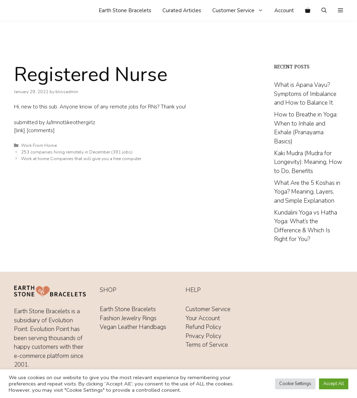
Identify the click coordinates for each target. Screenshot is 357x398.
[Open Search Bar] (324, 10)
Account (284, 10)
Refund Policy (203, 327)
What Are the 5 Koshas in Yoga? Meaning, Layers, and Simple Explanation (307, 192)
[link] (19, 130)
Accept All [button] (333, 384)
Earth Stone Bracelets (125, 10)
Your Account (202, 318)
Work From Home (39, 145)
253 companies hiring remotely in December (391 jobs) (76, 152)
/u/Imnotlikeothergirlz (70, 122)
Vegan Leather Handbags (133, 327)
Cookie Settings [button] (295, 384)
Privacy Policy (203, 336)
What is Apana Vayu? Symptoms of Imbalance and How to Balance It (305, 94)
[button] (340, 10)
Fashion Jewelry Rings (128, 318)
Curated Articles (181, 10)
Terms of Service (206, 345)
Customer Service (240, 10)
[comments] (40, 130)
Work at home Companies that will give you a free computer (81, 159)
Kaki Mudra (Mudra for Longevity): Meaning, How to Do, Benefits (308, 162)
